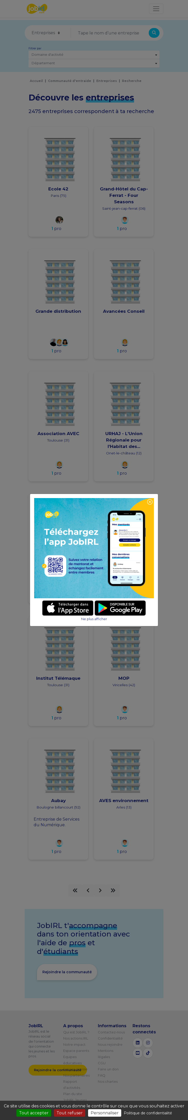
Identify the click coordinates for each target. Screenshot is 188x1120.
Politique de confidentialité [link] (148, 1113)
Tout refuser (70, 1112)
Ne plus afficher (94, 619)
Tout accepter (34, 1112)
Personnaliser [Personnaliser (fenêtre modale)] (105, 1112)
